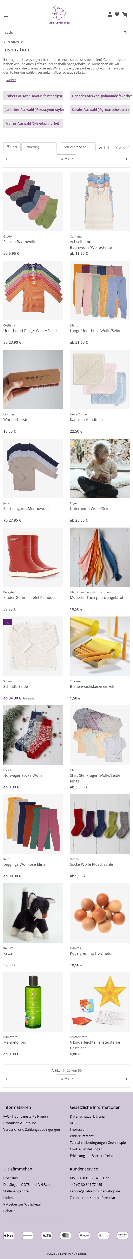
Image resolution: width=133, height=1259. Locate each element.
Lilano (74, 325)
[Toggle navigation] (6, 15)
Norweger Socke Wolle (22, 775)
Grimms (75, 948)
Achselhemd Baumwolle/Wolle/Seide (91, 244)
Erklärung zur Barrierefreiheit (93, 1155)
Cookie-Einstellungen (86, 1149)
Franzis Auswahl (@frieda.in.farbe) (32, 123)
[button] (110, 14)
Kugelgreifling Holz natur (91, 953)
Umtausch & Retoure (19, 1123)
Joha (6, 503)
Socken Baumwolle (19, 241)
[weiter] (126, 159)
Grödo (7, 236)
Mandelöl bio (14, 1042)
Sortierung (32, 147)
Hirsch (7, 770)
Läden (8, 1197)
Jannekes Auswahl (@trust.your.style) (34, 109)
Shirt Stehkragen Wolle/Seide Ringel (95, 778)
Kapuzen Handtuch (86, 419)
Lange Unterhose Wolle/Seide (95, 330)
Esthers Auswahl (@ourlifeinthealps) (33, 96)
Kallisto (8, 948)
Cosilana (76, 236)
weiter (11, 80)
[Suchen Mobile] (64, 32)
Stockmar (76, 681)
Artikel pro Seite (75, 147)
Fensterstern (78, 1037)
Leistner (8, 414)
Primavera (10, 1037)
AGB (73, 1123)
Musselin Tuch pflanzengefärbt (96, 597)
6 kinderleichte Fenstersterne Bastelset (95, 1045)
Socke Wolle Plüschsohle (91, 864)
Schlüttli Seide (15, 686)
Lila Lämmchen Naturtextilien (90, 592)
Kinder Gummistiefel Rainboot (29, 597)
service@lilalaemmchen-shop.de (95, 1191)
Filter (12, 147)
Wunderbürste (15, 419)
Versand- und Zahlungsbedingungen (31, 1129)
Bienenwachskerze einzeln (92, 686)
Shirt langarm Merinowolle (26, 508)
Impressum (79, 1129)
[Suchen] (126, 32)
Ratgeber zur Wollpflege (22, 1204)
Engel (74, 503)
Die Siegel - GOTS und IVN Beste (27, 1184)
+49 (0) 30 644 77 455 (86, 1184)
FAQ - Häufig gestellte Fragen (25, 1116)
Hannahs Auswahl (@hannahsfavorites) (101, 96)
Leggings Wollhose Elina (24, 864)
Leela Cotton (78, 414)
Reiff (6, 859)
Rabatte (9, 1211)
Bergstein (9, 592)
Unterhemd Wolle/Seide (91, 508)
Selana (8, 681)
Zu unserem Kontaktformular (92, 1197)
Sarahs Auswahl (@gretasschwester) (100, 109)
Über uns (10, 1178)
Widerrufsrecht (82, 1136)
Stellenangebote (16, 1191)
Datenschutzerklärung (87, 1116)
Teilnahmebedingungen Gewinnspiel (98, 1142)
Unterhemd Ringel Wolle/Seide (30, 330)
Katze (8, 953)
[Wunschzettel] (117, 14)
